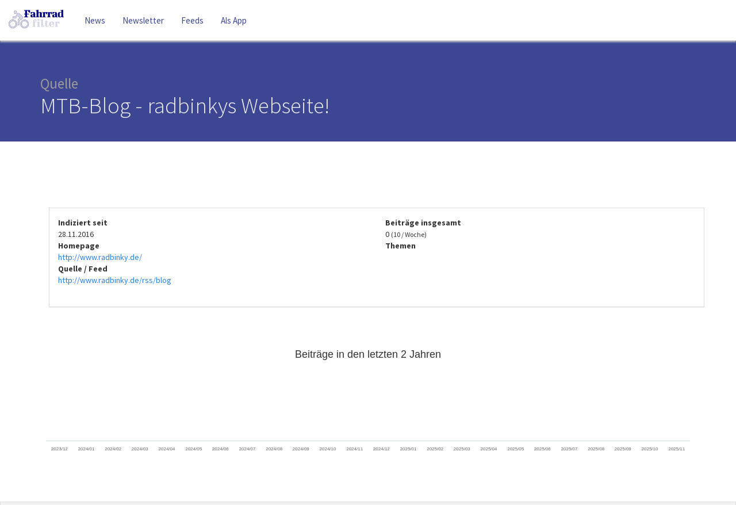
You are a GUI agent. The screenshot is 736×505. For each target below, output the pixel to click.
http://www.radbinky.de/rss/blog (114, 280)
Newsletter (143, 20)
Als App (234, 20)
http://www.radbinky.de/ (100, 257)
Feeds (192, 20)
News (95, 20)
